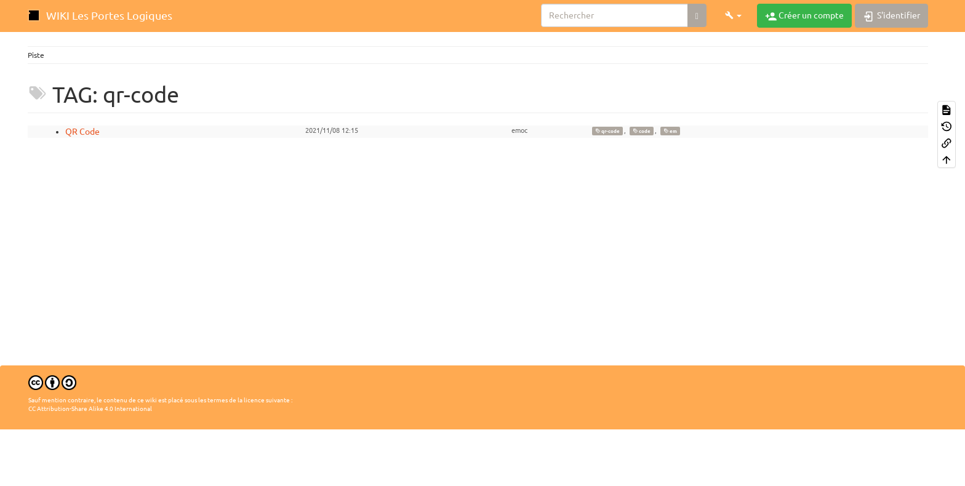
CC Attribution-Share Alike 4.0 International (90, 408)
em (670, 131)
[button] (733, 15)
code (642, 131)
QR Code (82, 132)
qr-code (607, 131)
